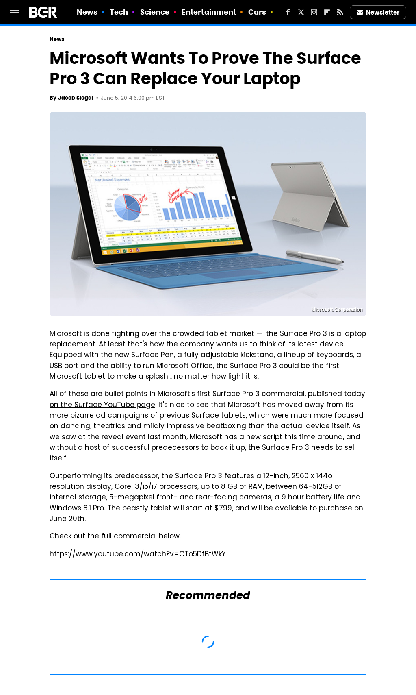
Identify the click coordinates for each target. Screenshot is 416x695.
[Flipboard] (327, 12)
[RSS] (340, 12)
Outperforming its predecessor (104, 476)
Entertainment (209, 12)
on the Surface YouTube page (102, 405)
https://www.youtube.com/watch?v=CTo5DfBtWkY (138, 554)
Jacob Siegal (75, 97)
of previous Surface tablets (198, 416)
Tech (119, 12)
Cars (257, 12)
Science (155, 12)
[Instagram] (314, 12)
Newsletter (378, 12)
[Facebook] (288, 12)
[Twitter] (301, 12)
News (87, 12)
